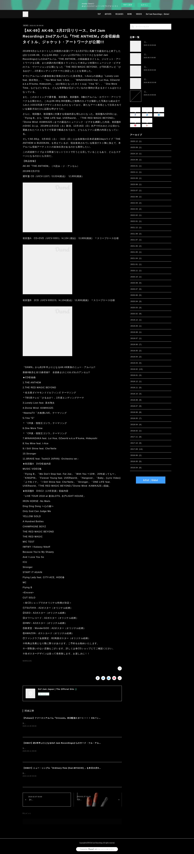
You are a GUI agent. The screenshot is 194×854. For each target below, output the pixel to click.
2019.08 (136, 332)
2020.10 (136, 277)
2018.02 (136, 431)
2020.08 (136, 283)
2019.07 (136, 338)
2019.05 (136, 351)
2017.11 (136, 437)
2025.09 (136, 147)
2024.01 (136, 166)
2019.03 (136, 363)
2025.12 (136, 141)
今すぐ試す (127, 5)
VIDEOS (139, 14)
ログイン (144, 5)
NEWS (129, 14)
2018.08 (136, 400)
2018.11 (136, 388)
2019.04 (136, 357)
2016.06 (136, 455)
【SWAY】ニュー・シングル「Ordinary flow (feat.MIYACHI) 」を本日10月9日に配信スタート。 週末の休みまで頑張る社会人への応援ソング (92, 768)
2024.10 (136, 154)
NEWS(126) (27, 661)
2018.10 (136, 394)
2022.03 (136, 209)
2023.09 (136, 178)
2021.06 (136, 246)
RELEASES (119, 14)
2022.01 (136, 221)
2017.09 (137, 449)
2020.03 (136, 308)
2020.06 (136, 295)
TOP (99, 14)
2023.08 (136, 184)
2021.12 (136, 228)
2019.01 (136, 375)
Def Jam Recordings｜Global (157, 14)
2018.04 (136, 425)
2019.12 (136, 320)
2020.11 (136, 271)
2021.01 (136, 264)
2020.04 (136, 301)
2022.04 (136, 203)
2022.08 (136, 197)
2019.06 (136, 344)
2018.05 (136, 418)
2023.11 (136, 172)
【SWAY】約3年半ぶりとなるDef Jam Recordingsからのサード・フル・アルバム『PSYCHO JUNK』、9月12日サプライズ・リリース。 (90, 743)
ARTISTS (108, 14)
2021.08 (136, 234)
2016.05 (136, 461)
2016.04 (136, 468)
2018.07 (136, 406)
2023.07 (136, 191)
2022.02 (136, 215)
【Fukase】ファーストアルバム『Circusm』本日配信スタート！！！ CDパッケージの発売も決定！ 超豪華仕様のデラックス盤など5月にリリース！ (94, 718)
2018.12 (136, 381)
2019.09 (136, 326)
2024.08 (136, 160)
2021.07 (136, 240)
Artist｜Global (150, 480)
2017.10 (136, 443)
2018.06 (136, 412)
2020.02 (136, 314)
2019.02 (137, 369)
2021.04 (136, 258)
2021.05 (136, 252)
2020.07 (136, 289)
